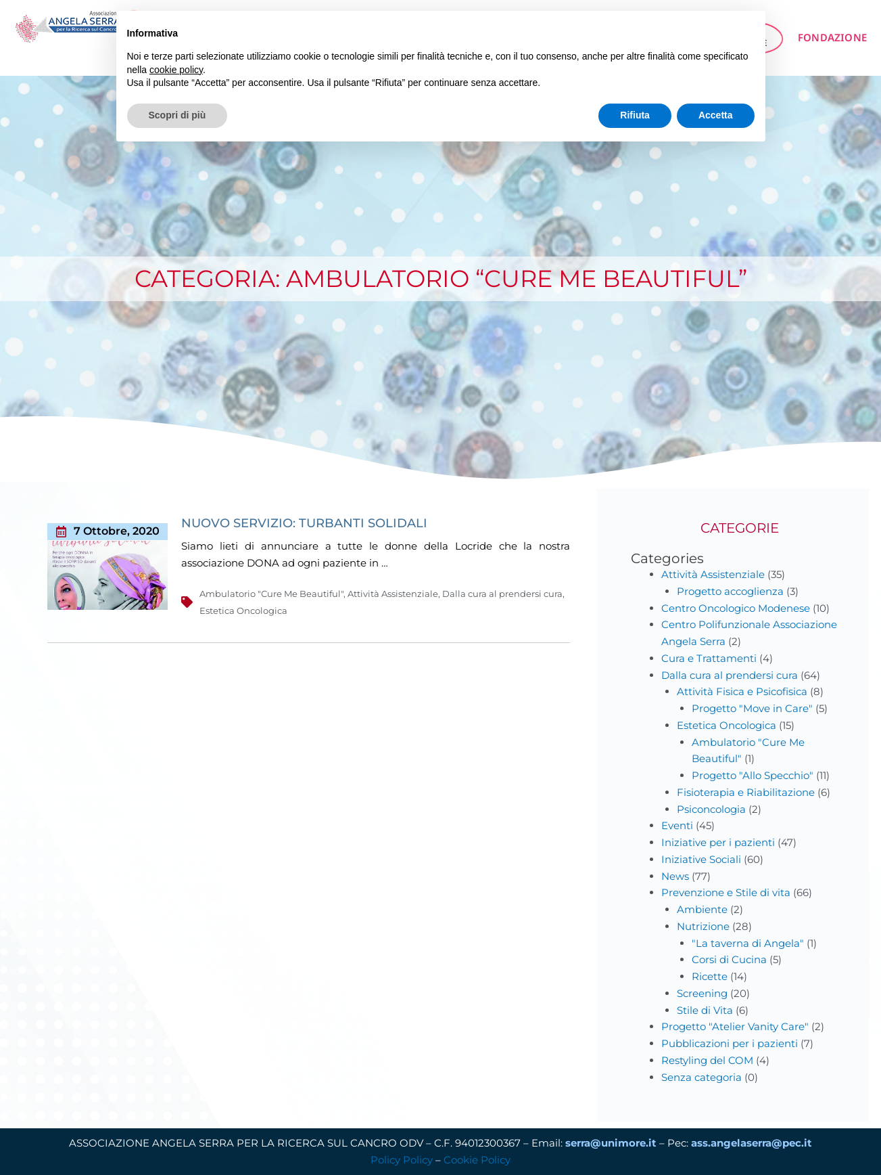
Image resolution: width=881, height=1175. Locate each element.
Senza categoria (701, 1077)
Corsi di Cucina (729, 959)
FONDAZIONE (832, 37)
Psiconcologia (711, 809)
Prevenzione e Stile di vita (725, 892)
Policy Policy (402, 1159)
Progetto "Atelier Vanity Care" (735, 1026)
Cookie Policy (477, 1159)
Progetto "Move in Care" (752, 708)
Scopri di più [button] (177, 115)
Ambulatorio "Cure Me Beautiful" (271, 593)
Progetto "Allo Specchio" (752, 775)
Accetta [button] (715, 115)
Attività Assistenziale (393, 593)
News (675, 876)
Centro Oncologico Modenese (735, 608)
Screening (702, 993)
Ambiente (702, 909)
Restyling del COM (707, 1060)
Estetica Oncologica (243, 610)
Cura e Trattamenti (709, 658)
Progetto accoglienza (730, 591)
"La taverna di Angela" (748, 943)
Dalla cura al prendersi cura (502, 593)
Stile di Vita (705, 1010)
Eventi (677, 825)
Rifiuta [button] (635, 115)
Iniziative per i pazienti (718, 842)
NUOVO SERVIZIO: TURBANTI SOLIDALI (304, 523)
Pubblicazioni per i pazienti (729, 1043)
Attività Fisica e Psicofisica (742, 691)
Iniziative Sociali (701, 859)
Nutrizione (703, 926)
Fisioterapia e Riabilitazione (746, 792)
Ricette (710, 976)
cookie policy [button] (176, 69)
